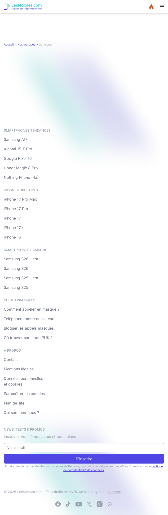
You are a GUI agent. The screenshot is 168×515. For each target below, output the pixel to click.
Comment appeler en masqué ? (31, 309)
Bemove (113, 492)
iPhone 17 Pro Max (20, 199)
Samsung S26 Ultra (21, 259)
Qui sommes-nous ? (21, 412)
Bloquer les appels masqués (29, 328)
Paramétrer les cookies (24, 393)
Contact (11, 359)
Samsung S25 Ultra (21, 278)
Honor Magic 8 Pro (21, 168)
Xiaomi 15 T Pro (18, 149)
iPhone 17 (12, 218)
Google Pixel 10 (18, 158)
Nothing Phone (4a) (21, 177)
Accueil (9, 44)
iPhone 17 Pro (16, 208)
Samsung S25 (16, 287)
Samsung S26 (16, 268)
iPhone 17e (13, 227)
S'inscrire (84, 458)
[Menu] (162, 6)
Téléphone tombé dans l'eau (29, 318)
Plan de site (14, 403)
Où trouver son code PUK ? (28, 337)
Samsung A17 (15, 139)
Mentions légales (19, 369)
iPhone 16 (12, 237)
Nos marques (26, 44)
